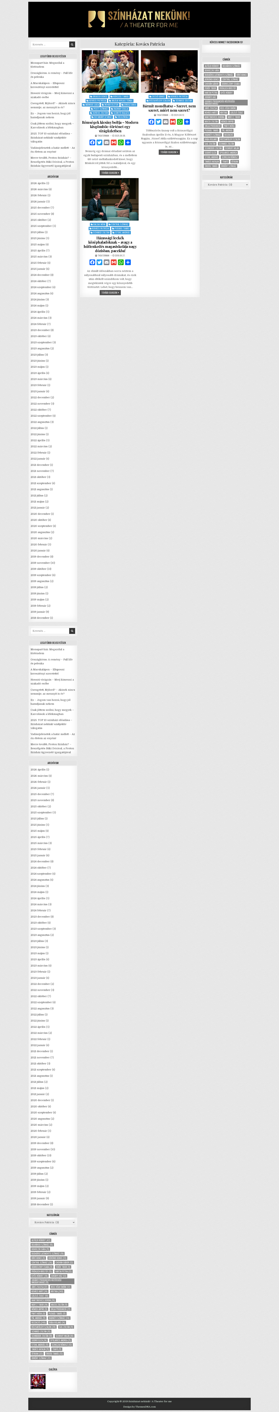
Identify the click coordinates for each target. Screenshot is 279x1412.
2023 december (40, 330)
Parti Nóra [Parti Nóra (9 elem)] (38, 1313)
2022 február (39, 452)
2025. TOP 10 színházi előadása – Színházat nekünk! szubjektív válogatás (51, 137)
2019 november (40, 562)
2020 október (39, 520)
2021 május (37, 501)
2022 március (39, 446)
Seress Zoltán (100, 112)
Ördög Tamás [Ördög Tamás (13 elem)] (54, 1353)
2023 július (37, 354)
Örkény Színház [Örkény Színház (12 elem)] (41, 1358)
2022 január (38, 458)
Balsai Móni (99, 224)
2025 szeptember (41, 226)
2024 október (39, 281)
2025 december (40, 207)
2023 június (38, 360)
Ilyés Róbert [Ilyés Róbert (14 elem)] (39, 1276)
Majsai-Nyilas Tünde (122, 100)
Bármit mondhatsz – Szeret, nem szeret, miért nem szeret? (169, 108)
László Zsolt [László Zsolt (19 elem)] (39, 1296)
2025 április (38, 250)
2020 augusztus (40, 532)
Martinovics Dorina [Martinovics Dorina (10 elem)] (43, 1300)
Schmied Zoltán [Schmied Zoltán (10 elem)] (41, 1331)
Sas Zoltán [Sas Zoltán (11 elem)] (66, 1327)
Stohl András (122, 232)
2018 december (40, 617)
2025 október (39, 219)
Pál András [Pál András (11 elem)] (38, 1318)
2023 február (39, 385)
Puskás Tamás (122, 228)
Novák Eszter (112, 104)
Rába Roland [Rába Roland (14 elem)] (57, 1322)
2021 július (37, 495)
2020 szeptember (41, 526)
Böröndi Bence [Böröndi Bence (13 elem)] (57, 1258)
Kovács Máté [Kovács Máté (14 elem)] (39, 1291)
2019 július (37, 587)
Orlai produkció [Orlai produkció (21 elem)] (60, 1309)
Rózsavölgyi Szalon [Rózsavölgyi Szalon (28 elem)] (43, 1327)
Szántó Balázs (121, 112)
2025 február (39, 262)
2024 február (38, 324)
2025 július (37, 232)
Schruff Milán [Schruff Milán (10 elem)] (64, 1336)
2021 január (38, 507)
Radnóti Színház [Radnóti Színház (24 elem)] (59, 1318)
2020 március (39, 538)
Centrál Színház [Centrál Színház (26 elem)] (41, 1262)
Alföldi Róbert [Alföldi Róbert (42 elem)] (40, 1240)
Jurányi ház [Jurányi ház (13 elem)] (58, 1276)
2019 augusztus (40, 581)
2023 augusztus (40, 348)
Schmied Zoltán (184, 100)
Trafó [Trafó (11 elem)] (56, 1349)
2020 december (40, 513)
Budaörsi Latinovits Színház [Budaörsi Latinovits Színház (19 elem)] (47, 1253)
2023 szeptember (41, 342)
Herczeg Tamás (121, 96)
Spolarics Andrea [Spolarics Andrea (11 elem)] (60, 1340)
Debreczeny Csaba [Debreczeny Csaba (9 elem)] (41, 1267)
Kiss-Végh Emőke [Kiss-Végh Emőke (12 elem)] (60, 1287)
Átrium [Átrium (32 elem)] (37, 1353)
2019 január (38, 611)
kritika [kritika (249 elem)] (57, 1291)
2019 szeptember (41, 575)
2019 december (40, 556)
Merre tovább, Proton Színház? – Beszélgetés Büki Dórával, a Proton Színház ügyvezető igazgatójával (52, 161)
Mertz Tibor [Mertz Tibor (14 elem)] (39, 1304)
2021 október (38, 477)
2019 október (38, 568)
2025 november (40, 213)
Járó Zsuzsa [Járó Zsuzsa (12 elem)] (39, 1287)
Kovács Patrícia (97, 100)
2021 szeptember (41, 483)
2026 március (39, 189)
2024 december (40, 274)
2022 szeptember (41, 415)
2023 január (38, 391)
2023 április (38, 373)
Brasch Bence (100, 96)
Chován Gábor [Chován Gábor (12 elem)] (64, 1262)
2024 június (38, 299)
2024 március (39, 317)
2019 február (38, 605)
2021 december (40, 464)
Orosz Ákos (130, 104)
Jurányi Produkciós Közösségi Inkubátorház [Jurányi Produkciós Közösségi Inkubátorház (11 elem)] (46, 1281)
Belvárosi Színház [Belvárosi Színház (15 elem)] (42, 1244)
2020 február (39, 544)
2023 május (38, 366)
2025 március (39, 256)
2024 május (38, 305)
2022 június (38, 434)
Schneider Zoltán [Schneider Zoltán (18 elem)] (41, 1336)
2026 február (39, 195)
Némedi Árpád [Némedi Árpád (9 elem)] (39, 1309)
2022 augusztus (40, 422)
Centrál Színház (119, 224)
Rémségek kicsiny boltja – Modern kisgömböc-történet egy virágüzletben (110, 126)
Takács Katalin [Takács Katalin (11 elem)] (40, 1349)
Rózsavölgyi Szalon (159, 100)
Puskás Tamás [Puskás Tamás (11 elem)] (57, 1313)
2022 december (40, 397)
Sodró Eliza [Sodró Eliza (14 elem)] (39, 1340)
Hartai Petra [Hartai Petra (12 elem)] (63, 1271)
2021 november (40, 471)
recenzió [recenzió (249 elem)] (38, 1322)
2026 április (38, 183)
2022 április (38, 440)
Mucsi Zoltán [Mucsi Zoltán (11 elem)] (59, 1304)
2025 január (38, 268)
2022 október (39, 409)
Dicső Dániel (158, 96)
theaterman (103, 136)
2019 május (37, 599)
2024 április (38, 311)
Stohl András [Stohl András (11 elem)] (39, 1344)
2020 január (38, 550)
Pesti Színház (101, 108)
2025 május (38, 244)
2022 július (37, 428)
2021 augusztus (40, 489)
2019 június (38, 593)
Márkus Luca (92, 104)
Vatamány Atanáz (103, 116)
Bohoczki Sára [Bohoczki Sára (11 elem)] (40, 1249)
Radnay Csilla (121, 108)
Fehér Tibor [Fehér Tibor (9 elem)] (63, 1267)
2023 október (39, 336)
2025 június (38, 238)
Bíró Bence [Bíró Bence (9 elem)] (38, 1258)
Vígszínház (123, 116)
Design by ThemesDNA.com (139, 1406)
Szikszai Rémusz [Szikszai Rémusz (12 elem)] (62, 1344)
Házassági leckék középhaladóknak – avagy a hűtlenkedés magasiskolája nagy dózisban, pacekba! (110, 244)
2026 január (38, 201)
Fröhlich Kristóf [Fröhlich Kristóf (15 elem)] (41, 1271)
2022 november (40, 403)
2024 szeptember (41, 287)
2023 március (39, 379)
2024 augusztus (40, 293)
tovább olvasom (111, 173)
